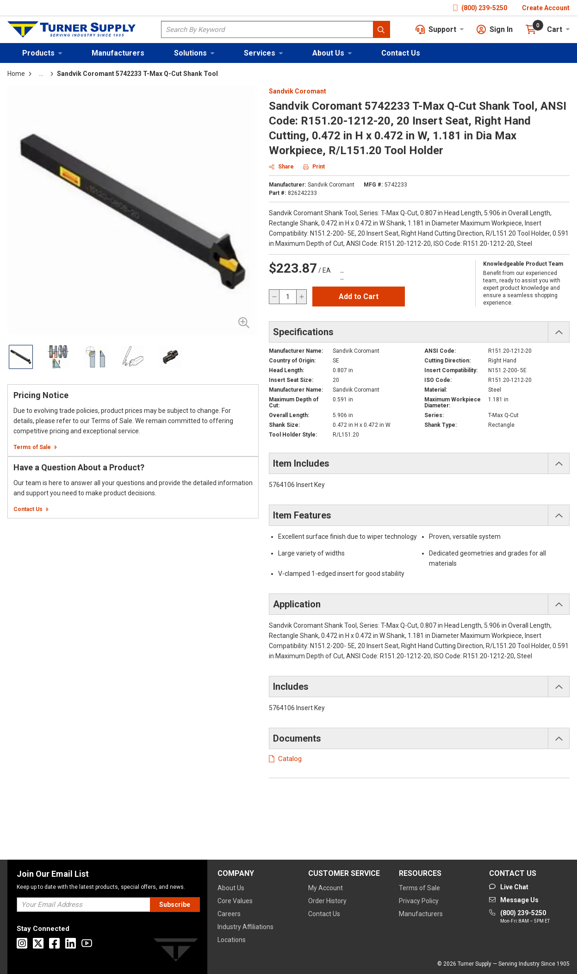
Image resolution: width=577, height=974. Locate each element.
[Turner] (176, 951)
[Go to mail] (514, 900)
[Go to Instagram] (22, 943)
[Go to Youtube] (86, 943)
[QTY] (287, 297)
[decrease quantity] (274, 297)
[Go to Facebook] (54, 943)
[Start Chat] (508, 887)
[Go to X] (38, 943)
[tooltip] (41, 74)
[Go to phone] (519, 917)
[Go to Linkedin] (70, 943)
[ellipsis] (41, 74)
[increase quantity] (301, 297)
